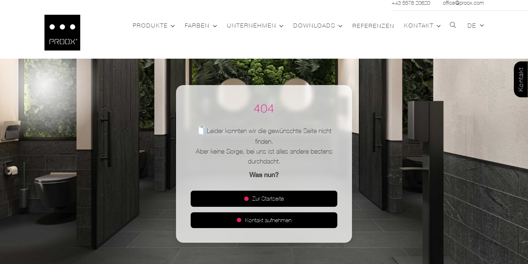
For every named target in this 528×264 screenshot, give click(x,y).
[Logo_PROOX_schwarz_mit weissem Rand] (62, 32)
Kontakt (521, 79)
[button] (171, 26)
